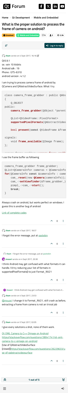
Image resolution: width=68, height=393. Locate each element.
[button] (4, 388)
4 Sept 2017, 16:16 (28, 55)
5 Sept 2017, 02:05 (28, 322)
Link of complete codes (14, 213)
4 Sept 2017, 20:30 (29, 259)
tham (8, 55)
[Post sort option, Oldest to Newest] (6, 45)
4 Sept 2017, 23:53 (28, 295)
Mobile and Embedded (28, 35)
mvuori (9, 259)
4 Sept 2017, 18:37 (28, 230)
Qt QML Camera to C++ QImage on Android (25, 333)
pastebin (43, 235)
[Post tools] (63, 220)
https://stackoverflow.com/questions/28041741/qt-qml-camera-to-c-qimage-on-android (32, 339)
